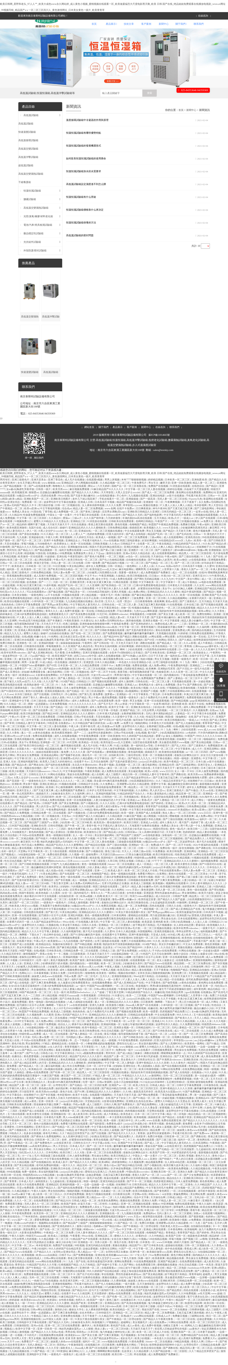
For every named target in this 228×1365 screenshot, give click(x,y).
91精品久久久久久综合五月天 (67, 626)
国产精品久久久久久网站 (86, 501)
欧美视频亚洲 (20, 501)
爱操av (67, 527)
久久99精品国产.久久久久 (102, 696)
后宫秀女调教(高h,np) (114, 520)
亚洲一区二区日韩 (156, 607)
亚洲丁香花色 (56, 488)
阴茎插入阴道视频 (202, 924)
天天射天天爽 (184, 539)
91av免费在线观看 (92, 886)
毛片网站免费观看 (11, 706)
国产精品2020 (62, 1209)
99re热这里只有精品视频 (32, 629)
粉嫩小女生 (40, 645)
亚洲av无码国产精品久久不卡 (20, 514)
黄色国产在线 (118, 1334)
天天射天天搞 (220, 610)
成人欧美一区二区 (185, 623)
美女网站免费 (198, 1203)
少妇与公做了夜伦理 (130, 1286)
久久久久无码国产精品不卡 (22, 588)
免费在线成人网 (86, 588)
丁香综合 (143, 1353)
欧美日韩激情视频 (30, 722)
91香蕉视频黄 (89, 1004)
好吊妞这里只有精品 (213, 572)
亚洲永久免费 (58, 982)
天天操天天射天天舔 (125, 1103)
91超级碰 (50, 565)
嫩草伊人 (87, 1334)
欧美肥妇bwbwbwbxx (54, 870)
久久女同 (199, 594)
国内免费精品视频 (116, 738)
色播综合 (17, 1065)
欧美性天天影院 (21, 738)
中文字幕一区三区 (129, 636)
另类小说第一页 (104, 1251)
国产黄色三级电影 (90, 520)
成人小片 (197, 757)
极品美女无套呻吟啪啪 (68, 1036)
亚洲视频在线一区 (61, 1123)
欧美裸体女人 (62, 552)
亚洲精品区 (67, 491)
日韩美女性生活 (147, 1068)
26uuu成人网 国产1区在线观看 (142, 1014)
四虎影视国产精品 (212, 1196)
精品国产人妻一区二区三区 (119, 1065)
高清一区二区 (199, 812)
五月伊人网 (220, 1232)
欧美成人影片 (116, 879)
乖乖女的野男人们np (187, 940)
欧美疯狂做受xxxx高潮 (159, 1260)
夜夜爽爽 (159, 610)
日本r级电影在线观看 (87, 1228)
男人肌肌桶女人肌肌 (149, 1075)
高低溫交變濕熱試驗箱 (30, 182)
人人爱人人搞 (146, 575)
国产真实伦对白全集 (18, 1055)
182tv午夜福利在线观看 (206, 854)
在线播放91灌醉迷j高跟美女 (110, 1116)
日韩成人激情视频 (78, 911)
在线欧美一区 (76, 1052)
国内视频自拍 (172, 684)
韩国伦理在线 (161, 837)
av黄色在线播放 (42, 741)
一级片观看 (37, 757)
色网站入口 (25, 982)
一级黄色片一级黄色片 (54, 911)
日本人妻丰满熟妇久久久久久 (206, 892)
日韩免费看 (88, 597)
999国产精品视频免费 (54, 639)
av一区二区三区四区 (197, 761)
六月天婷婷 (103, 495)
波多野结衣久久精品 (133, 735)
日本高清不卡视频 (105, 511)
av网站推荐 (73, 927)
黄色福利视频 (136, 761)
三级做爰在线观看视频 (129, 850)
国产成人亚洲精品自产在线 (185, 918)
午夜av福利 (203, 533)
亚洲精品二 (196, 674)
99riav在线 (63, 504)
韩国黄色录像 (89, 719)
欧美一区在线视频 (81, 552)
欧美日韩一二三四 (24, 616)
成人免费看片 (122, 607)
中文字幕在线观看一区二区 (147, 684)
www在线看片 (143, 1059)
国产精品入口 (26, 559)
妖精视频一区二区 (55, 1206)
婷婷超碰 (14, 1309)
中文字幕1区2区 (23, 767)
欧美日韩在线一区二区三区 (83, 568)
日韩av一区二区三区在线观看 (16, 572)
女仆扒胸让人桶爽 (183, 597)
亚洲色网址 (190, 860)
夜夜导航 (123, 680)
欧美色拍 (187, 946)
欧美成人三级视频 (141, 892)
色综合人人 (64, 1033)
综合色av (67, 517)
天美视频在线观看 (166, 642)
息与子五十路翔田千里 (102, 1299)
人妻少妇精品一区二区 (194, 889)
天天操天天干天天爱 (138, 626)
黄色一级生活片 (9, 1241)
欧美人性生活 (141, 1094)
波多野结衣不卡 (21, 1321)
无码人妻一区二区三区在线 (172, 507)
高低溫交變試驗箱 (28, 157)
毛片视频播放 (165, 934)
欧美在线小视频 (140, 696)
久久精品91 (55, 527)
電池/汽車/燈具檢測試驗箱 (38, 233)
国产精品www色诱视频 (57, 677)
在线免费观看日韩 (44, 1209)
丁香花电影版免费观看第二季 (197, 684)
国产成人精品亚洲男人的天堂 (30, 1071)
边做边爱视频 (94, 1184)
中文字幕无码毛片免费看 (178, 523)
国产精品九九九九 (17, 1078)
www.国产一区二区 (172, 1184)
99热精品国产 (81, 786)
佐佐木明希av (87, 1321)
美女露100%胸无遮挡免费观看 (111, 789)
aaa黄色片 (194, 1337)
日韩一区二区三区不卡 (102, 1059)
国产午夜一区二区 (75, 834)
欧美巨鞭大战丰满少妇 (176, 1174)
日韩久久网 (110, 1113)
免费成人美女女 (170, 834)
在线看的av (64, 732)
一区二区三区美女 (198, 882)
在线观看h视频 (94, 488)
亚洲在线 (62, 565)
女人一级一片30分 (184, 780)
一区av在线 (106, 1228)
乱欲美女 (108, 956)
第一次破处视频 (202, 690)
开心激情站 (71, 703)
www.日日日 (166, 780)
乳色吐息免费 (117, 1180)
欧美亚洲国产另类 (62, 664)
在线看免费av (183, 969)
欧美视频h (159, 892)
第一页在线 (87, 620)
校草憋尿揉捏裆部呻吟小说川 (210, 648)
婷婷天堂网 (100, 658)
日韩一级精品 (135, 738)
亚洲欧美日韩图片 (61, 507)
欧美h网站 (105, 1171)
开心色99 (121, 504)
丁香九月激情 (129, 1267)
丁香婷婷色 (157, 616)
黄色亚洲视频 (212, 953)
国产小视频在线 (92, 805)
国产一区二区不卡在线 (103, 680)
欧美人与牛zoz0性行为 (46, 946)
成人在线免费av (158, 1331)
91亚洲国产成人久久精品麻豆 (89, 825)
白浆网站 (162, 882)
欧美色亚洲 (133, 1216)
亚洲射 (134, 591)
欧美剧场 (105, 1248)
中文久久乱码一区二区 (212, 680)
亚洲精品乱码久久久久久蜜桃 (163, 600)
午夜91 (170, 1309)
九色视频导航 (72, 719)
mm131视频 (6, 937)
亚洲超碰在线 (36, 546)
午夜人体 (74, 735)
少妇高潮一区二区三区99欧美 (76, 831)
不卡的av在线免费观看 (32, 844)
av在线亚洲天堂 (63, 1151)
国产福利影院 (97, 1132)
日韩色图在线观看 (30, 597)
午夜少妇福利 (95, 648)
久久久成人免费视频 (212, 1039)
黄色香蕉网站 (207, 1190)
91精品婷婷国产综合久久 (187, 552)
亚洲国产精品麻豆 (36, 1107)
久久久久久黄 (78, 761)
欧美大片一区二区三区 (116, 905)
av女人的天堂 (55, 1055)
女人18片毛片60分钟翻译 (67, 1017)
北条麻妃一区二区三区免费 (116, 1200)
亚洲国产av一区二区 (120, 1094)
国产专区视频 (63, 889)
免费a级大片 (158, 854)
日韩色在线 (108, 613)
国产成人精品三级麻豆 (130, 1062)
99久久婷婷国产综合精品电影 (138, 745)
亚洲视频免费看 (217, 568)
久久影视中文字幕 (122, 725)
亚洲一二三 (100, 879)
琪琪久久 (172, 648)
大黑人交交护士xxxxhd (128, 501)
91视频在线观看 (200, 866)
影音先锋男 (101, 828)
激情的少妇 (61, 1318)
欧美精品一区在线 (89, 751)
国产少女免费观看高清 (196, 1184)
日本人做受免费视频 (75, 696)
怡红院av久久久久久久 (12, 600)
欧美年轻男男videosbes (14, 661)
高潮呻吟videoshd (118, 623)
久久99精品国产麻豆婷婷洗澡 (89, 732)
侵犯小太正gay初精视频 (75, 738)
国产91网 (79, 1100)
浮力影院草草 (27, 1100)
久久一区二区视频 (10, 1299)
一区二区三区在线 (124, 994)
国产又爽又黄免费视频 (168, 889)
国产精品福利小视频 (113, 572)
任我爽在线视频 (181, 1046)
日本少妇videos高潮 (45, 956)
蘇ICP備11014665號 (159, 444)
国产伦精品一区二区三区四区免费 (89, 1094)
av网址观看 (155, 645)
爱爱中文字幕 (159, 793)
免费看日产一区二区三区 (28, 677)
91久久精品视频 (21, 1171)
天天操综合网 (8, 546)
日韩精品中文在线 (88, 793)
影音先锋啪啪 (187, 857)
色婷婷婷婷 (189, 841)
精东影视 (95, 866)
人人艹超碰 (98, 1001)
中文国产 (180, 588)
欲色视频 (32, 591)
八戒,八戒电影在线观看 (80, 1011)
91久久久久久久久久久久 (83, 713)
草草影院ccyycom (132, 514)
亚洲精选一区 (211, 802)
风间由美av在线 (9, 902)
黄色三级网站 (177, 815)
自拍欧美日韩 (117, 764)
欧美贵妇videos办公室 (33, 1309)
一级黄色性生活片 (36, 789)
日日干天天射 (156, 664)
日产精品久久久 (43, 1260)
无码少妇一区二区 (14, 809)
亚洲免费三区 (179, 982)
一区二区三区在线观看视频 (180, 616)
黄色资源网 (147, 898)
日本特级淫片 (162, 754)
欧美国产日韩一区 (21, 719)
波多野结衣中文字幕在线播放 (60, 511)
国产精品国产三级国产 (129, 844)
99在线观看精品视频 (213, 546)
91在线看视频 (175, 613)
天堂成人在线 (61, 898)
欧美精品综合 (44, 953)
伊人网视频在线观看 (87, 491)
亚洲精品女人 (73, 549)
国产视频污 (219, 1116)
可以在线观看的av (37, 600)
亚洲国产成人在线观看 (148, 821)
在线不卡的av (164, 1315)
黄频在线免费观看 (130, 1209)
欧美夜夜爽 (54, 738)
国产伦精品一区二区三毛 (160, 572)
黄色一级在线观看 (70, 886)
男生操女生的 (169, 927)
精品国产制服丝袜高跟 (129, 511)
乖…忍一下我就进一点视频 (84, 1049)
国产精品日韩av (96, 1030)
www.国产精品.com (27, 1059)
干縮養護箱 (24, 191)
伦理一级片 (42, 969)
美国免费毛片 (31, 1238)
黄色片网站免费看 (181, 1264)
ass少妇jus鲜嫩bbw (204, 1049)
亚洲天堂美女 (39, 488)
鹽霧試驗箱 (30, 208)
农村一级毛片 (9, 860)
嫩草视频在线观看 (10, 671)
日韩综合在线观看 (76, 495)
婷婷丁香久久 (31, 706)
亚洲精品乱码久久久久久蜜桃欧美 (87, 536)
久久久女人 (23, 1302)
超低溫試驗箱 (25, 174)
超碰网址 (126, 1331)
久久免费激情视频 (190, 1033)
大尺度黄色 (66, 684)
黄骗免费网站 (181, 1203)
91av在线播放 (111, 549)
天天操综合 (157, 565)
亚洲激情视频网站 (203, 969)
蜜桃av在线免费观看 (37, 1081)
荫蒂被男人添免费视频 (186, 1216)
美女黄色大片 (128, 1068)
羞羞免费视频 (19, 1011)
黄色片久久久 (203, 1164)
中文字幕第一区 (123, 1168)
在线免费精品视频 (192, 1078)
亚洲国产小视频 (150, 700)
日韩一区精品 (115, 575)
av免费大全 (207, 530)
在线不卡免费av (126, 517)
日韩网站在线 (88, 927)
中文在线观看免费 (135, 539)
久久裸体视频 (119, 1289)
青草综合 (29, 1148)
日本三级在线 (94, 668)
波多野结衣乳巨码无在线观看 (169, 1305)
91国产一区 (125, 1257)
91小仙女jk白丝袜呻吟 (152, 1091)
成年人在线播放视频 (109, 664)
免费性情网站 (205, 623)
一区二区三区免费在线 (198, 972)
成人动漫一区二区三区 (81, 639)
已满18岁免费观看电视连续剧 (149, 594)
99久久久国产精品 (77, 706)
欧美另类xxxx (60, 498)
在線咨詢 (203, 16)
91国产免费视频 (192, 1100)
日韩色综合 (104, 1004)
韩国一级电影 (182, 767)
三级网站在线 (197, 1325)
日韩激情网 (197, 975)
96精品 (18, 636)
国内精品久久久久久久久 (192, 876)
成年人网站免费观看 (195, 716)
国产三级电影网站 (204, 517)
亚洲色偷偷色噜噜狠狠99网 (95, 632)
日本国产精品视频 (19, 834)
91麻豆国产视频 (133, 825)
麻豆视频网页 (177, 706)
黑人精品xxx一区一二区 (99, 1206)
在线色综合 (198, 495)
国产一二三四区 (9, 1119)
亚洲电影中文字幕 (19, 709)
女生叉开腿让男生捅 (29, 491)
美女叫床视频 (24, 956)
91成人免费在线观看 (121, 588)
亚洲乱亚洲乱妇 (49, 793)
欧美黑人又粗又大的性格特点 (56, 770)
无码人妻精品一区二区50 (186, 1036)
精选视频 (29, 562)
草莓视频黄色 (137, 623)
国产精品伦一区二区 (156, 1043)
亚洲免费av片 (216, 1248)
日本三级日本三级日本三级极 (139, 1315)
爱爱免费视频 (42, 1228)
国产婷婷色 (157, 812)
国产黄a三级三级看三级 (113, 559)
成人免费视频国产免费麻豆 (156, 581)
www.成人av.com (207, 738)
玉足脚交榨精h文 (176, 1091)
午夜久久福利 (39, 1200)
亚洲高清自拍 (193, 546)
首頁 (94, 28)
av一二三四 (180, 632)
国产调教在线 (195, 693)
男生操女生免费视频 (28, 764)
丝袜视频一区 (127, 687)
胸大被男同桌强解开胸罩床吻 (176, 1017)
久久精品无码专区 (11, 962)
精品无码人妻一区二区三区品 (196, 1357)
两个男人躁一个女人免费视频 (197, 834)
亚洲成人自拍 (80, 1059)
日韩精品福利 (143, 1036)
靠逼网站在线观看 (213, 507)
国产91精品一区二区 (144, 1107)
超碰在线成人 (34, 1267)
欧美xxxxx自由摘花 (47, 1264)
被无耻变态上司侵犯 (30, 668)
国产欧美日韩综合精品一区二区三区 (68, 578)
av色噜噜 (134, 1158)
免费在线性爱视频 (57, 863)
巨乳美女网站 (46, 1059)
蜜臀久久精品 (31, 642)
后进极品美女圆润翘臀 (208, 1168)
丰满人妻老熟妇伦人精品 (161, 802)
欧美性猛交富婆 (147, 908)
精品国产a (193, 1071)
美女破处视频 (136, 780)
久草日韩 (112, 870)
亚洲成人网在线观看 (29, 639)
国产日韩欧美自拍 (133, 1046)
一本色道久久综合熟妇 (27, 687)
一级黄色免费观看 (215, 809)
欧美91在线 (168, 950)
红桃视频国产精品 (68, 1273)
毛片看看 (60, 661)
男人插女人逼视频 (109, 1139)
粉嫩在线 (160, 1001)
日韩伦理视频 (56, 834)
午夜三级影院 (98, 870)
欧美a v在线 (152, 780)
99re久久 (57, 780)
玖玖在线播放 (79, 533)
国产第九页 (85, 703)
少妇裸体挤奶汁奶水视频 (54, 972)
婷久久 (90, 802)
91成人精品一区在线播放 (54, 671)
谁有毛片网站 (51, 1142)
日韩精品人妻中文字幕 (66, 857)
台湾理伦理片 (61, 1094)
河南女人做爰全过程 (201, 962)
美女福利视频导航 (48, 1180)
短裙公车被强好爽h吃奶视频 (138, 1033)
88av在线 (219, 962)
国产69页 (149, 648)
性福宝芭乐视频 (155, 725)
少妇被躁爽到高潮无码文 (194, 536)
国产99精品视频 (180, 709)
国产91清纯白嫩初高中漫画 (85, 943)
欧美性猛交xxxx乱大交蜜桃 (116, 751)
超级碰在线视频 (174, 1254)
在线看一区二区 (146, 552)
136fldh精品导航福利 (98, 600)
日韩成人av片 (163, 1325)
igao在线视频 (192, 1001)
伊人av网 (140, 1129)
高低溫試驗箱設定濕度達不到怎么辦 (86, 192)
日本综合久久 (215, 876)
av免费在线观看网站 (20, 1296)
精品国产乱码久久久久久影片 (86, 1065)
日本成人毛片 (78, 1155)
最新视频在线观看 (210, 793)
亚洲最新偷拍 (134, 757)
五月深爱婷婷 (99, 1302)
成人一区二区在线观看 (185, 581)
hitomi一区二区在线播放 (121, 873)
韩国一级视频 (212, 1078)
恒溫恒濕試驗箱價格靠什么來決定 (84, 217)
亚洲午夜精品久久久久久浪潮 (152, 1071)
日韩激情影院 (22, 1334)
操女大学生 (102, 588)
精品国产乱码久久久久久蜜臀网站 (65, 854)
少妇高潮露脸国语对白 (172, 741)
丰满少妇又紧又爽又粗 (99, 591)
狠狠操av (36, 988)
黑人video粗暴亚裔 (73, 1126)
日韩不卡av (107, 674)
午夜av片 (14, 725)
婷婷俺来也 (6, 623)
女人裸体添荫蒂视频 (93, 514)
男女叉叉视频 (154, 539)
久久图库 (55, 902)
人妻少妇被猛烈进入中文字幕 (109, 809)
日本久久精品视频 (105, 671)
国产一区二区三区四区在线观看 (127, 1241)
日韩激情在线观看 (34, 655)
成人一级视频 (80, 889)
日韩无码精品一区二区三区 (177, 520)
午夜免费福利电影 (178, 674)
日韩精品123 (83, 690)
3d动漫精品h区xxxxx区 (171, 549)
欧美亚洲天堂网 (69, 1289)
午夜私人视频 (112, 975)
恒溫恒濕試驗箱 (32, 199)
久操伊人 (222, 937)
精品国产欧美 (79, 1312)
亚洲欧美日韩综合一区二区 (198, 1187)
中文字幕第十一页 (170, 591)
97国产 (55, 873)
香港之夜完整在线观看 (101, 533)
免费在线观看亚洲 (171, 1129)
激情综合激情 (114, 562)
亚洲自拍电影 (158, 504)
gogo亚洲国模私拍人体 (203, 709)
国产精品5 (125, 645)
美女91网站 (193, 588)
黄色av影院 (171, 610)
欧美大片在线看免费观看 (31, 1193)
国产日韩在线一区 (104, 652)
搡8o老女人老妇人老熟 (52, 706)
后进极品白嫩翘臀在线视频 (55, 501)
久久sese (160, 575)
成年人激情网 (126, 690)
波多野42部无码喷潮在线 (135, 1187)
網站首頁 (89, 436)
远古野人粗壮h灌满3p (108, 815)
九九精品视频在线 (70, 873)
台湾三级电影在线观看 (166, 671)
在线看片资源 (24, 950)
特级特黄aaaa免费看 (145, 866)
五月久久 (110, 610)
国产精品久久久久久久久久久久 (201, 1129)
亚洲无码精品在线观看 (17, 1145)
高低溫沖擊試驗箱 (28, 166)
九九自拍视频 (71, 950)
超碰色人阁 (71, 1078)
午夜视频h (124, 696)
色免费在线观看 (146, 1148)
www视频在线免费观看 (115, 1350)
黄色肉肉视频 (36, 841)
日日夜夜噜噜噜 (144, 610)
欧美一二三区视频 (136, 1004)
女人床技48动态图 (184, 934)
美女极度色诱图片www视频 (174, 751)
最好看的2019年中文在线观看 (40, 905)
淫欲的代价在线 (143, 1305)
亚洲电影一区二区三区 (179, 661)
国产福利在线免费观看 (58, 773)
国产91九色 (32, 1062)
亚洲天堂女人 (205, 773)
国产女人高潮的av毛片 (22, 1017)
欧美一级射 (122, 709)
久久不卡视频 (168, 1007)
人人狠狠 (5, 1222)
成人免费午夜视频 (70, 620)
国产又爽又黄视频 (109, 1344)
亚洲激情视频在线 (87, 748)
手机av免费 (70, 985)
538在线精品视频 (158, 1248)
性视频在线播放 (141, 616)
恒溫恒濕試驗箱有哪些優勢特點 (83, 140)
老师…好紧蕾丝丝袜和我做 (145, 597)
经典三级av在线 (143, 860)
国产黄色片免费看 (95, 565)
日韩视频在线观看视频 (206, 523)
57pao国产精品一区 (40, 664)
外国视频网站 (145, 940)
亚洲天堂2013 (200, 584)
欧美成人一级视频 (106, 546)
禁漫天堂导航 (42, 572)
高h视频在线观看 (54, 1078)
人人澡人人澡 (200, 930)
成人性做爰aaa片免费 (109, 735)
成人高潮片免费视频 (45, 584)
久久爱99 (209, 575)
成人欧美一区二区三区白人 (196, 943)
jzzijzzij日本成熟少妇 (151, 770)
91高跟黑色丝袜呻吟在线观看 (160, 658)
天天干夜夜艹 (72, 757)
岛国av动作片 (173, 575)
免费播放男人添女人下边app (89, 562)
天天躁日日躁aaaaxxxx (38, 780)
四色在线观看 (157, 914)
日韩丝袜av (131, 841)
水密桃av (36, 1007)
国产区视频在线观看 (212, 613)
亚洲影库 (31, 658)
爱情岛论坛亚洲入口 (96, 1180)
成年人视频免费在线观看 (74, 978)
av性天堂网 (204, 1302)
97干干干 (5, 575)
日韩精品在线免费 (105, 620)
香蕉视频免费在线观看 (19, 584)
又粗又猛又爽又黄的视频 (152, 613)
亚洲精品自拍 (112, 1312)
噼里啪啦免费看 (205, 1091)
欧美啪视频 (140, 1126)
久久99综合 (220, 1328)
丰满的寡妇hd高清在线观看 (137, 527)
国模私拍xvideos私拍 (106, 636)
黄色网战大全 (146, 693)
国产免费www (202, 1142)
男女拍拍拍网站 (57, 1200)
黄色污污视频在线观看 (99, 1203)
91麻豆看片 (194, 1209)
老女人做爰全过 (166, 969)
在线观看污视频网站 (101, 1103)
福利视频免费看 (210, 870)
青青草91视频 (146, 886)
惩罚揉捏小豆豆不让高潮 (85, 607)
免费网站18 (209, 501)
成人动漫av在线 (55, 879)
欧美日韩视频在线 (137, 584)
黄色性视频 (121, 533)
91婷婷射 (183, 642)
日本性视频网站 (25, 1135)
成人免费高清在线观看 (114, 780)
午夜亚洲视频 (107, 584)
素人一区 (26, 741)
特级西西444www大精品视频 (17, 825)
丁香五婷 (155, 703)
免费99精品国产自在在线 (195, 1344)
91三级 (74, 1168)
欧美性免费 (15, 620)
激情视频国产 (31, 962)
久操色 (208, 1116)
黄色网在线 (203, 1148)
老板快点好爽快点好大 (187, 764)
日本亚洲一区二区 (68, 674)
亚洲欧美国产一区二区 (37, 507)
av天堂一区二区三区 (139, 1030)
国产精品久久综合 (56, 556)
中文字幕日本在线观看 (87, 523)
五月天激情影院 (146, 1292)
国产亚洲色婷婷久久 (142, 632)
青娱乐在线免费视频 (78, 783)
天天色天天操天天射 (127, 652)
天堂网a (22, 860)
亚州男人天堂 (19, 1347)
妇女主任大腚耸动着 (212, 764)
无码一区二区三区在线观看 (178, 1084)
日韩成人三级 (143, 870)
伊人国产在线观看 (205, 527)
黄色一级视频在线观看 (59, 844)
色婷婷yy (211, 1225)
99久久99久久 (184, 1023)
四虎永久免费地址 (14, 1107)
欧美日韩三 (6, 648)
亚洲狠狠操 (215, 559)
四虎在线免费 (49, 504)
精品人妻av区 (118, 626)
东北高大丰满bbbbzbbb (85, 773)
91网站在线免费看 (170, 1078)
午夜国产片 (161, 530)
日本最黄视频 (41, 982)
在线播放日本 (129, 1309)
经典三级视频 (123, 604)
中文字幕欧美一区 (149, 591)
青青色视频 (89, 1087)
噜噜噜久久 (59, 495)
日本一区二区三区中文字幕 (150, 1123)
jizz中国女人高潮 (52, 1328)
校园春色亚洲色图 (198, 1244)
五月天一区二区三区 (20, 1132)
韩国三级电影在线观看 (105, 895)
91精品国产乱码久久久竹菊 (42, 1273)
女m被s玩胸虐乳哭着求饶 (20, 498)
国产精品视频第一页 (15, 495)
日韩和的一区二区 (112, 805)
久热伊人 (46, 927)
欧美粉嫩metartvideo (117, 1264)
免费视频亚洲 (215, 754)
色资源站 (193, 1075)
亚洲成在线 (85, 539)
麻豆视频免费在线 (113, 668)
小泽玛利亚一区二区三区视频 (47, 610)
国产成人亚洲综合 (10, 680)
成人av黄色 (30, 1110)
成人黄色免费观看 (211, 1065)
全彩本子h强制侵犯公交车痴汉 (126, 661)
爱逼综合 (201, 934)
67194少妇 (73, 918)
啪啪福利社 (210, 748)
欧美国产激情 (77, 969)
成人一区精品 (144, 873)
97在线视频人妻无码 (87, 930)
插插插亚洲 (135, 536)
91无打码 (102, 623)
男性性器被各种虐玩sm (168, 902)
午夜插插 (215, 1151)
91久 (78, 1062)
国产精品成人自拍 (113, 841)
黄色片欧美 (18, 1052)
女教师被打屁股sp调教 (159, 735)
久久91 (170, 1030)
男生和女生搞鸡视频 (106, 655)
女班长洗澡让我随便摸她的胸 (154, 982)
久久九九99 (167, 588)
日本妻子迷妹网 (207, 1341)
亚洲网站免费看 (124, 866)
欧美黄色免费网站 (34, 620)
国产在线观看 (209, 1036)
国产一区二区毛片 (88, 985)
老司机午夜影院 (207, 1200)
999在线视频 (13, 1180)
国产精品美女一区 (75, 600)
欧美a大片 (174, 527)
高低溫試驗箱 (31, 124)
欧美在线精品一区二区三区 (167, 655)
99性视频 (79, 1254)
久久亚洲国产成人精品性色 (78, 655)
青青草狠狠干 (39, 738)
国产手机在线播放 (24, 815)
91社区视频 (59, 575)
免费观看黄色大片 (59, 623)
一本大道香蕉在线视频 (120, 1126)
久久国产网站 (126, 1273)
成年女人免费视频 (96, 575)
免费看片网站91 (147, 882)
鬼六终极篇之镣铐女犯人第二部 (166, 1312)
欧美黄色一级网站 (106, 982)
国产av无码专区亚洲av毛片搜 (124, 937)
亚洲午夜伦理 (88, 735)
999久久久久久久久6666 (209, 745)
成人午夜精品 (190, 591)
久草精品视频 (9, 565)
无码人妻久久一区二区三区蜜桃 (42, 1212)
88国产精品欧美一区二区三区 (35, 1001)
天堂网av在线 (139, 1203)
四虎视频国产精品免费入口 (175, 1020)
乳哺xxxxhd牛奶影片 (25, 1232)
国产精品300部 (50, 722)
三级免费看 (137, 607)
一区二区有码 (100, 1212)
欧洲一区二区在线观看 (69, 805)
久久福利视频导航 (71, 940)
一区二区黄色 (186, 1193)
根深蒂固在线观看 (153, 1225)
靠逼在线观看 (112, 1187)
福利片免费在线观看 (70, 559)
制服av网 (202, 559)
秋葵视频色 (44, 1235)
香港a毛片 (146, 805)
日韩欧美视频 (100, 552)
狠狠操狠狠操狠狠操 (101, 1232)
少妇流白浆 (159, 716)
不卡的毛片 (30, 1344)
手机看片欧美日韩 (196, 504)
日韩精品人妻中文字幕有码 (30, 732)
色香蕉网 (44, 588)
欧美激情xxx (191, 828)
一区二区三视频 (115, 565)
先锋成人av (189, 994)
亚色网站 (39, 796)
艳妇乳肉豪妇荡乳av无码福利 (56, 850)
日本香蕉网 (106, 607)
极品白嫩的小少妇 (204, 1017)
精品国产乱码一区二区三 (161, 543)
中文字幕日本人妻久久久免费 (112, 597)
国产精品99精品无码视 (114, 1097)
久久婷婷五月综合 (84, 546)
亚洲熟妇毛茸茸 (167, 677)
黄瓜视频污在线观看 (11, 1110)
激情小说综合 (181, 962)
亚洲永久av (25, 946)
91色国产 (145, 962)
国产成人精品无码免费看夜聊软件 (154, 1087)
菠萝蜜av (110, 703)
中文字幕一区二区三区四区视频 (19, 1235)
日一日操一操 (186, 658)
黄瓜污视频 (110, 1043)
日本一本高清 (206, 1273)
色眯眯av (199, 956)
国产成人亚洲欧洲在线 (40, 661)
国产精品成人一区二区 (169, 652)
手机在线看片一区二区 (112, 507)
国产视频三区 (191, 1248)
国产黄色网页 (162, 1200)
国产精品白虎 (219, 552)
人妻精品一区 (183, 722)
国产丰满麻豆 (55, 629)
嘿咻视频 (174, 825)
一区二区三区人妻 (126, 613)
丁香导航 (47, 520)
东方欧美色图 (145, 1344)
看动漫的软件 (115, 831)
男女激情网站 (190, 902)
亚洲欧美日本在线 (75, 668)
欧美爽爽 (151, 677)
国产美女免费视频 (69, 812)
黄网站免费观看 (84, 796)
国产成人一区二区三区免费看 (158, 501)
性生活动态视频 (13, 870)
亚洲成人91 (158, 1030)
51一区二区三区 (135, 572)
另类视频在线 (131, 805)
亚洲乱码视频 (131, 556)
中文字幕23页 (126, 1087)
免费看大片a (210, 1347)
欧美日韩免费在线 (90, 1039)
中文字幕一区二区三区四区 (32, 527)
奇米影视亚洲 (44, 1254)
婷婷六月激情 (182, 1251)
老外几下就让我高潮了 (85, 507)
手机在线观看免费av (170, 879)
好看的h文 (142, 1244)
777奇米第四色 (30, 1225)
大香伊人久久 (152, 956)
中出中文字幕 (219, 1296)
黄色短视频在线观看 (74, 876)
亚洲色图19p (183, 924)
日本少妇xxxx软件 (111, 523)
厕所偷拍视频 (134, 629)
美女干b (167, 597)
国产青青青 (10, 1190)
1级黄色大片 (190, 914)
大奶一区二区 (61, 591)
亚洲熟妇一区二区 (198, 632)
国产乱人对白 (179, 754)
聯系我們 (199, 28)
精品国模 (179, 972)
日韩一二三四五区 (148, 857)
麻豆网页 (214, 536)
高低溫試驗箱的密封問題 (80, 243)
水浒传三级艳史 (24, 703)
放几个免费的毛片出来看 (154, 706)
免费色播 (223, 748)
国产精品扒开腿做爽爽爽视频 (40, 1305)
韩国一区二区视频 (165, 886)
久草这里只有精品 (70, 934)
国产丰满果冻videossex (169, 1068)
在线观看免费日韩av (59, 709)
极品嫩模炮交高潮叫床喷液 (183, 793)
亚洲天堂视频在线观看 (95, 661)
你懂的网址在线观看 (74, 1280)
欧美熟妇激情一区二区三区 (39, 693)
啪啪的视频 (73, 1200)
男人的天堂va (157, 799)
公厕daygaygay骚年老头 (206, 655)
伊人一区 (32, 539)
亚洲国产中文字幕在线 (130, 1151)
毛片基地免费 (220, 562)
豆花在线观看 (8, 1168)
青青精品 (34, 751)
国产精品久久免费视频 (17, 821)
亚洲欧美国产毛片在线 (214, 604)
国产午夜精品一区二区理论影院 (141, 1235)
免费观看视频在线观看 (199, 706)
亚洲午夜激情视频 (139, 943)
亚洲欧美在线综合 (141, 716)
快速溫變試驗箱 (27, 141)
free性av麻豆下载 (21, 1203)
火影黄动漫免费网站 (47, 684)
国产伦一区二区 (33, 870)
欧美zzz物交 (181, 568)
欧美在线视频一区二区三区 (148, 1296)
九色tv (189, 549)
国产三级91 (85, 1078)
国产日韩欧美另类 (215, 1315)
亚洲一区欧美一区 (48, 1110)
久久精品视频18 (21, 1200)
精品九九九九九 (13, 642)
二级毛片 (125, 895)
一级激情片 (171, 1296)
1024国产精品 (67, 690)
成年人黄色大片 (169, 831)
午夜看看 (75, 1244)
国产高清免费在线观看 (83, 623)
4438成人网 (173, 943)
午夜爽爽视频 (173, 511)
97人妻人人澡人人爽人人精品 (176, 514)
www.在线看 (132, 668)
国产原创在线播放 (29, 543)
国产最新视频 (17, 828)
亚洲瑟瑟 (88, 671)
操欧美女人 (67, 1357)
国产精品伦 (21, 812)
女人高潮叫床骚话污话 (46, 767)
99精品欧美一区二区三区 (123, 1078)
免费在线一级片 (169, 857)
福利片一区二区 (18, 783)
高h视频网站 (132, 700)
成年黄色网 (200, 998)
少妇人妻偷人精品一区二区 (102, 876)
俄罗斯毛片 (45, 898)
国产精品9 (212, 495)
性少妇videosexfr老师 (212, 1068)
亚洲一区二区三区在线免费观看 (38, 725)
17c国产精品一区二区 (126, 1232)
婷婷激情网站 (95, 1071)
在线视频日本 (93, 1353)
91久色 (206, 552)
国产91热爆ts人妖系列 (160, 568)
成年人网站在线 (118, 828)
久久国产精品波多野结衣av (136, 786)
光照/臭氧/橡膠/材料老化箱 (38, 225)
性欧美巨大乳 (174, 716)
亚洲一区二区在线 (58, 1187)
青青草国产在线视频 (157, 815)
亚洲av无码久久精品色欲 (137, 562)
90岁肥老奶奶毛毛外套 (184, 1161)
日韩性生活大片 (38, 783)
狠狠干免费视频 (48, 1033)
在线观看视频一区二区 (204, 700)
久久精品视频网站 (177, 607)
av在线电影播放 (106, 504)
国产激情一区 (8, 549)
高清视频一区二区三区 (128, 773)
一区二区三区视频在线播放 (184, 530)
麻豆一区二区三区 (117, 777)
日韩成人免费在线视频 (52, 809)
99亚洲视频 (167, 1212)
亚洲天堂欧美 (27, 866)
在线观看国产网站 (46, 616)
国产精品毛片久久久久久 (122, 1142)
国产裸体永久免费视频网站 (46, 1145)
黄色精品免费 (46, 1097)
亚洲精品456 (203, 1107)
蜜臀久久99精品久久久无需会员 (51, 530)
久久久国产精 (51, 690)
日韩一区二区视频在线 (68, 514)
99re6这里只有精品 (144, 985)
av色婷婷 (191, 741)
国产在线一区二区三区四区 (86, 642)
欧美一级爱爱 (151, 1020)
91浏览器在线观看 (180, 495)
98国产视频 (25, 959)
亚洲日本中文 (126, 1129)
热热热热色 (7, 613)
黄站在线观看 (163, 639)
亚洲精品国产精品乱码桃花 (210, 597)
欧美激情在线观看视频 (172, 761)
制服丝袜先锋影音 (63, 953)
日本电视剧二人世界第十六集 (163, 578)
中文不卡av (91, 584)
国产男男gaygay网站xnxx (161, 921)
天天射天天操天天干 (58, 533)
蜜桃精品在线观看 (138, 924)
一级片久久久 (68, 1174)
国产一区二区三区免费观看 (133, 546)
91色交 (204, 729)
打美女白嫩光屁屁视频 (139, 863)
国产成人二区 (152, 1151)
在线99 (202, 581)
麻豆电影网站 (126, 578)
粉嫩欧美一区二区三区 (49, 748)
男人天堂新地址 (9, 1161)
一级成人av (187, 527)
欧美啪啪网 (191, 1238)
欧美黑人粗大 (49, 687)
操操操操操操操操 (70, 652)
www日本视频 (165, 1251)
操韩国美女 (42, 1190)
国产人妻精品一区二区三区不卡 (185, 687)
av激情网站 (155, 1084)
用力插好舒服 (46, 514)
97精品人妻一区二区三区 (107, 1084)
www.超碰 (216, 1302)
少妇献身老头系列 (60, 802)
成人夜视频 (7, 1312)
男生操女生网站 (43, 1158)
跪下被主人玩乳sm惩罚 (17, 690)
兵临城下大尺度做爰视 (197, 498)
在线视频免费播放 (102, 991)
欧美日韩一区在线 (11, 1184)
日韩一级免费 (93, 572)
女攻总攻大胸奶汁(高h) (124, 1248)
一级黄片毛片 (106, 604)
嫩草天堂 (165, 491)
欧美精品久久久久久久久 (108, 1046)
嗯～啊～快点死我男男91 (21, 802)
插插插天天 (75, 671)
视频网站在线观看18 (177, 892)
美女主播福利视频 (103, 1168)
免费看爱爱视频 (189, 805)
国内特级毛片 (82, 902)
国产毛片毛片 (106, 713)
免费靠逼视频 (140, 674)
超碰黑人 (208, 1283)
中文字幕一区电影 (108, 719)
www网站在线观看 (144, 1325)
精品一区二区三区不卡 (24, 898)
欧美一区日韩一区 (203, 668)
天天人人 (127, 860)
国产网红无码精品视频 (147, 588)
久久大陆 (37, 690)
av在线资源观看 (79, 1014)
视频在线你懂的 (134, 648)
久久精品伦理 (82, 684)
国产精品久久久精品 (28, 1027)
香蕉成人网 (190, 1257)
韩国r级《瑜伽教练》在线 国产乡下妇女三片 (190, 725)
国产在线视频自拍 (41, 1171)
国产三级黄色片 (164, 559)
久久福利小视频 (199, 1174)
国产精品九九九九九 (139, 767)
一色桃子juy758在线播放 (45, 1289)
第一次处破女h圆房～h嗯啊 (213, 959)
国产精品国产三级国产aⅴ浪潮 (41, 831)
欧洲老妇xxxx (26, 684)
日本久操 (201, 770)
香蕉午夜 (91, 834)
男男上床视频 (112, 488)
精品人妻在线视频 (207, 841)
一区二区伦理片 (90, 1007)
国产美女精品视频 (76, 648)
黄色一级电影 (36, 1011)
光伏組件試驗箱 (32, 251)
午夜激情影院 (76, 1353)
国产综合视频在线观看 (174, 1075)
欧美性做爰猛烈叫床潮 (189, 921)
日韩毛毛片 (158, 1309)
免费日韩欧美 (8, 652)
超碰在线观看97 (49, 1225)
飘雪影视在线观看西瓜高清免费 (176, 1280)
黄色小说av (218, 1164)
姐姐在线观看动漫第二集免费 (52, 761)
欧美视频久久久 (153, 536)
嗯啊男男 (141, 578)
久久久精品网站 (124, 1206)
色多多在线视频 (33, 1142)
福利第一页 (13, 578)
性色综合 (216, 1014)
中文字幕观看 (172, 629)
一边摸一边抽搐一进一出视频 (98, 1193)
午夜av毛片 (59, 568)
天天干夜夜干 (189, 511)
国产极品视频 (56, 600)
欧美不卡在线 (197, 713)
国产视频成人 (9, 863)
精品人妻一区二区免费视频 (88, 517)
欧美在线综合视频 (151, 1357)
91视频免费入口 (23, 530)
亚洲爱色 (196, 767)
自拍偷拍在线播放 (136, 568)
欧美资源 (53, 978)
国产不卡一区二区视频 (139, 1190)
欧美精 (50, 796)
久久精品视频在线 (200, 1177)
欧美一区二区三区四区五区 (143, 1097)
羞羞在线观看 (63, 1059)
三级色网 (134, 777)
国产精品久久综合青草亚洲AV (211, 1180)
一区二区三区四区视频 (71, 584)
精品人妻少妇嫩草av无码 (195, 629)
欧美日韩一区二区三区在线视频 (88, 677)
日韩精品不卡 (128, 552)
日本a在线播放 (9, 751)
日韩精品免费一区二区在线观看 (49, 821)
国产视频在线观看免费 (104, 690)
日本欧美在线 (54, 959)
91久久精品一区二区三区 (55, 543)
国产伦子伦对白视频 (88, 1283)
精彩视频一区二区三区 (156, 918)
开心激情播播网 (64, 796)
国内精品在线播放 (202, 639)
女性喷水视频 (134, 902)
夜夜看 (97, 953)
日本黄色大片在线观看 (180, 594)
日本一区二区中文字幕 (27, 729)
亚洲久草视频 (119, 600)
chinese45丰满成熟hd (179, 818)
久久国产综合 (61, 597)
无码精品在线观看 (153, 1286)
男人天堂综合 (216, 514)
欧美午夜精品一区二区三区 (179, 770)
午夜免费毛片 (139, 491)
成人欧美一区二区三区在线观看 (93, 1363)
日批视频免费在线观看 (51, 1344)
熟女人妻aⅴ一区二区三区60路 (179, 821)
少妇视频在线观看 (87, 616)
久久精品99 (15, 523)
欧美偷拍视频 (188, 696)
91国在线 (36, 520)
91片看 (35, 850)
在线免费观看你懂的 (191, 1270)
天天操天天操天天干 (98, 962)
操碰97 (63, 536)
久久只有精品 (88, 1273)
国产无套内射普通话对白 (140, 639)
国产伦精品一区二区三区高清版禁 (86, 700)
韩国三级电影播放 (130, 549)
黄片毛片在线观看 (207, 850)
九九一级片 (6, 837)
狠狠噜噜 (90, 982)
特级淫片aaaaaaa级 (69, 1004)
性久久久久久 (94, 645)
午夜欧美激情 (72, 629)
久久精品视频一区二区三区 (115, 491)
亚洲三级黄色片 (21, 488)
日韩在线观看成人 (49, 1068)
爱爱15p (160, 745)
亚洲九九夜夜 (97, 1014)
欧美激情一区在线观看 (31, 565)
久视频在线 (52, 934)
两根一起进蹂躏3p (38, 713)
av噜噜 (203, 1248)
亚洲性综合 (129, 1075)
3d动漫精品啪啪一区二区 (32, 863)
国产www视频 (217, 761)
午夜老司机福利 (18, 882)
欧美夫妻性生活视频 (186, 873)
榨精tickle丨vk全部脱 (97, 626)
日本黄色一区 (148, 1251)
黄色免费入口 (76, 818)
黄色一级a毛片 (51, 828)
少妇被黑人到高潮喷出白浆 (102, 581)
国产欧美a (13, 597)
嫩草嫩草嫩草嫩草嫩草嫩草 (139, 642)
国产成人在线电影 (136, 543)
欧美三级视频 (8, 1331)
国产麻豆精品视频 (142, 604)
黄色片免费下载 (77, 837)
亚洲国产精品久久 (111, 837)
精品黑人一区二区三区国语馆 (195, 562)
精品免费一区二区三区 (65, 658)
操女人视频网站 (175, 745)
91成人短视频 (121, 754)
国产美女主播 (166, 623)
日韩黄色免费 (216, 815)
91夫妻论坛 (87, 629)
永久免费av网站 (45, 1030)
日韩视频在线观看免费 (141, 889)
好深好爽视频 (149, 549)
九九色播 (22, 546)
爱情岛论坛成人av (185, 556)
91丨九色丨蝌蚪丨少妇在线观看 (125, 658)
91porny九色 (195, 507)
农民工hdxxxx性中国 (85, 664)
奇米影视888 (97, 738)
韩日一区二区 (213, 975)
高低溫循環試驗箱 (28, 149)
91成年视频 (50, 594)
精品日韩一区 (130, 783)
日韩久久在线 (174, 914)
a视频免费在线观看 (93, 1062)
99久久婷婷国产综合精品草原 (30, 837)
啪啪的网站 (141, 732)
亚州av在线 (37, 1334)
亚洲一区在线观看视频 (157, 709)
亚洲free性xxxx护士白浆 (17, 745)
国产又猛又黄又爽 (43, 799)
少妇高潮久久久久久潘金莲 (143, 1116)
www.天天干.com (10, 1350)
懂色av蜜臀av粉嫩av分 (105, 818)
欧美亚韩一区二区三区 (46, 1222)
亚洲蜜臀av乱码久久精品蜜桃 (76, 767)
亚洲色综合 (166, 1065)
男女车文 (153, 491)
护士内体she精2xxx (30, 908)
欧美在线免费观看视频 (213, 1216)
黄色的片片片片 (216, 543)
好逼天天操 (84, 1212)
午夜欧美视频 (92, 780)
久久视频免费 (201, 719)
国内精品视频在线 (10, 940)
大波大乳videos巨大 (102, 684)
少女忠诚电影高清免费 (163, 911)
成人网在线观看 (43, 568)
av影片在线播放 (176, 504)
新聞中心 (164, 28)
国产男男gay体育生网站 (55, 613)
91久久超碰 (211, 1081)
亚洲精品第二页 (104, 1244)
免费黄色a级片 (114, 1132)
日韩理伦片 (57, 703)
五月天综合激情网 (162, 962)
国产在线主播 (103, 898)
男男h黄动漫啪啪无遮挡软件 (166, 994)
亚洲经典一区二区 (89, 1276)
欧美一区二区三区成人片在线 (141, 879)
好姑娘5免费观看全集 (34, 680)
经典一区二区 (201, 1087)
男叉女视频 (136, 709)
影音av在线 (69, 748)
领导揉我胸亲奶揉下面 (27, 632)
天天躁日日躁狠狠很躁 (161, 1027)
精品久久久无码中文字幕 (163, 1193)
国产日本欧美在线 (155, 661)
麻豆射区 (25, 850)
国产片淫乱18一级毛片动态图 (193, 677)
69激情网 (5, 556)
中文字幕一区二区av (23, 1254)
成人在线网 (98, 783)
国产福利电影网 (153, 523)
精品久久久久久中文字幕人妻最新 (41, 940)
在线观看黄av (109, 1276)
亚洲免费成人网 (181, 639)
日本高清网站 (17, 658)
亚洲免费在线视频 (70, 1325)
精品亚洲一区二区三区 (189, 802)
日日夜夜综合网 (122, 1203)
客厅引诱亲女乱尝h (198, 1305)
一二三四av (6, 786)
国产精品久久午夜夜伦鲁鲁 (15, 1219)
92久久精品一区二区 (15, 713)
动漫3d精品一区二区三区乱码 (38, 1315)
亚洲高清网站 (212, 757)
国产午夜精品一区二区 (20, 1151)
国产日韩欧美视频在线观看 (110, 639)
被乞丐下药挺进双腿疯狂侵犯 (175, 998)
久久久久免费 (114, 514)
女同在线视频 (184, 645)
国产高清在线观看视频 (134, 1312)
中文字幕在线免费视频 (104, 1135)
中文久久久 (67, 1228)
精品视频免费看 (155, 1171)
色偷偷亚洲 (162, 680)
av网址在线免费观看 (205, 863)
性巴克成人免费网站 (33, 854)
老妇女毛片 (127, 1347)
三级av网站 (155, 546)
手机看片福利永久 (92, 549)
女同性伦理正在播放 (117, 1260)
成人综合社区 (51, 536)
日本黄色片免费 (53, 1126)
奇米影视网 (200, 514)
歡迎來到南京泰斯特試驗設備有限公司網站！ (43, 15)
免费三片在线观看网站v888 (175, 700)
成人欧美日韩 (81, 1123)
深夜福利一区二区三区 (62, 588)
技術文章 (129, 28)
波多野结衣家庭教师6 (100, 741)
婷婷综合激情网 (9, 1100)
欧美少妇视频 (17, 780)
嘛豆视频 (5, 773)
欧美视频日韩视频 (170, 895)
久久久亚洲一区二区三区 (184, 680)
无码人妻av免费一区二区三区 (69, 581)
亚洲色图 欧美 (200, 488)
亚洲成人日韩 (86, 511)
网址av (92, 495)
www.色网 (110, 517)
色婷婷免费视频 (96, 543)
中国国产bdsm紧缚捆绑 (32, 674)
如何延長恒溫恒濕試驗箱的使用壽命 (86, 166)
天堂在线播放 (12, 552)
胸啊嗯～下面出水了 (30, 943)
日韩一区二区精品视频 (21, 847)
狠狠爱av (34, 501)
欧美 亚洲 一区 (205, 994)
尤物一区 (126, 616)
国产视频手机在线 (70, 764)
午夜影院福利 (75, 565)
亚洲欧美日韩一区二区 (164, 1180)
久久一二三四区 (58, 837)
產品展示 (111, 28)
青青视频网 (66, 546)
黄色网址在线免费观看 (189, 501)
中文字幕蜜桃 (216, 716)
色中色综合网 (197, 966)
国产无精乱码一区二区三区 (136, 1039)
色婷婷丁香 (197, 831)
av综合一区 (132, 565)
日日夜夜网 (147, 1011)
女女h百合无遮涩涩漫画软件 (24, 994)
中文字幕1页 (210, 767)
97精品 (46, 1052)
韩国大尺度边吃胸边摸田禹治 (106, 556)
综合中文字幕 (141, 1206)
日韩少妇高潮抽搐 (180, 930)
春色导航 (29, 1039)
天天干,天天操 (22, 1046)
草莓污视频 (27, 552)
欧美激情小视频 (115, 1014)
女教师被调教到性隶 (132, 722)
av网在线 (94, 978)
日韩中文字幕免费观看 (28, 613)
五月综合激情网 (100, 770)
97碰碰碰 (9, 1059)
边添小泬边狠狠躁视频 (126, 1091)
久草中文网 (196, 1116)
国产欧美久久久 (184, 1027)
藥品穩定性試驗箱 (33, 242)
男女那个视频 (107, 773)
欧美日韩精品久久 (36, 1091)
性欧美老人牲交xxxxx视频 (24, 914)
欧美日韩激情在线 (163, 863)
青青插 (188, 655)
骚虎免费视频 (110, 706)
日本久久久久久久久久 (22, 761)
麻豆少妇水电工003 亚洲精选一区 (75, 1251)
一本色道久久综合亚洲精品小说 (134, 671)
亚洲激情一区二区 (153, 511)
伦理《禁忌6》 (125, 610)
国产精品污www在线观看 (158, 972)
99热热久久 (15, 1142)
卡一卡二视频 (61, 962)
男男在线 (70, 1341)
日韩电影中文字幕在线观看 (29, 1280)
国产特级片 (42, 847)
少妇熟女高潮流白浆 (101, 1145)
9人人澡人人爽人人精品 (14, 1286)
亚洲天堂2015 (43, 1135)
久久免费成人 (108, 793)
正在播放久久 (54, 966)
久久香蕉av (217, 1254)
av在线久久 (145, 959)
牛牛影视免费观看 (89, 745)
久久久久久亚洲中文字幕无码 (211, 658)
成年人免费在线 (81, 709)
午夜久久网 (52, 546)
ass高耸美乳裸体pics (40, 1155)
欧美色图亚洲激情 (17, 536)
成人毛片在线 (91, 754)
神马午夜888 (159, 517)
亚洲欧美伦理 (39, 834)
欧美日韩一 (58, 927)
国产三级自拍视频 (189, 565)
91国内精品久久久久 (11, 1126)
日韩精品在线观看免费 (141, 1023)
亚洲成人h (220, 834)
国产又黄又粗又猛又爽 (180, 517)
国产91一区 (99, 1305)
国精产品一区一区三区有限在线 (129, 495)
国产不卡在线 (202, 1014)
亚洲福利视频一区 (49, 652)
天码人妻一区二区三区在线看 (67, 572)
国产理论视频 (217, 898)
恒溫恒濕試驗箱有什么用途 (81, 204)
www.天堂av (133, 898)
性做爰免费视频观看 (34, 523)
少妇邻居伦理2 (75, 982)
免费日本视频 (123, 674)
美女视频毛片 (140, 1331)
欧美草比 (54, 895)
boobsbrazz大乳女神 (199, 1276)
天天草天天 (7, 975)
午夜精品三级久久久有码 (45, 1325)
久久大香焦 (218, 620)
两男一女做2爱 (30, 671)
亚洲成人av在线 (150, 831)
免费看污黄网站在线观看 (74, 1132)
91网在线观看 (121, 591)
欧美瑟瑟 (147, 930)
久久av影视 (189, 652)
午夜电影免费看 (120, 632)
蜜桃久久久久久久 (90, 918)
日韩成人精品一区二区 (162, 1094)
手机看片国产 (201, 950)
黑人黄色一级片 (9, 684)
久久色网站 (142, 799)
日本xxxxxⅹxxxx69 (78, 870)
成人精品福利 (218, 982)
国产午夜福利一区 (14, 1129)
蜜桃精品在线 (59, 1052)
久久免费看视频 (180, 1116)
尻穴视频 (77, 1238)
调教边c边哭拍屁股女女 (65, 1216)
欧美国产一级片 (96, 1309)
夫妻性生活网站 (43, 857)
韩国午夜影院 (27, 902)
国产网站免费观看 (148, 1103)
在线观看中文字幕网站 (115, 943)
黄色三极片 (63, 988)
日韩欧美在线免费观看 (121, 530)
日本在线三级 (192, 613)
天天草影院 (107, 501)
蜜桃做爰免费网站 (71, 1087)
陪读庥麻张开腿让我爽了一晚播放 (177, 636)
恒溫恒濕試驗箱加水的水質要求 (83, 179)
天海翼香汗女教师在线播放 (212, 696)
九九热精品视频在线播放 (79, 610)
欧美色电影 (42, 902)
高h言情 (99, 610)
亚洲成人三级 (204, 895)
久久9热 (127, 1100)
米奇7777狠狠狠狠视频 (134, 488)
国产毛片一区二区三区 (29, 549)
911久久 (26, 1289)
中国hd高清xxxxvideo (138, 1180)
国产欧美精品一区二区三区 (116, 594)
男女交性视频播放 (34, 636)
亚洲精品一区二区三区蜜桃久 (115, 934)
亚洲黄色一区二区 (27, 652)
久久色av (114, 552)
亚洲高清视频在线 (55, 700)
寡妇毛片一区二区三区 (95, 764)
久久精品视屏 (115, 825)
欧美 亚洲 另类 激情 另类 (73, 1347)
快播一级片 (144, 1267)
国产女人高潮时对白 (171, 1052)
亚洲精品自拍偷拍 (200, 978)
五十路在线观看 (59, 860)
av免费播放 (195, 1228)
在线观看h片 (7, 812)
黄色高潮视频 (68, 1068)
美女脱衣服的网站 (104, 844)
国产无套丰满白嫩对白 (83, 504)
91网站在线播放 (57, 783)
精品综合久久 (174, 1187)
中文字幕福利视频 (50, 517)
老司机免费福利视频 (197, 988)
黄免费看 (98, 703)
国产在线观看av (96, 761)
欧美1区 (121, 918)
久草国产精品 (214, 847)
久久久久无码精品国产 (97, 966)
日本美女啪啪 (19, 604)
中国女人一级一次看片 (60, 523)
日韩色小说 (47, 1062)
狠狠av (120, 648)
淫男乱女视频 (126, 870)
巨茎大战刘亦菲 (115, 543)
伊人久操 (47, 597)
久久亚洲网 (93, 594)
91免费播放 (159, 860)
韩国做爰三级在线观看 (116, 969)
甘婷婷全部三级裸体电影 (14, 696)
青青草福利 (195, 1283)
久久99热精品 (157, 1244)
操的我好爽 (188, 895)
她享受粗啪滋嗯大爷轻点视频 (145, 828)
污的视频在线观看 (81, 895)
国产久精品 (185, 648)
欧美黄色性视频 (166, 748)
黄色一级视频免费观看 (97, 924)
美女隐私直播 (36, 1206)
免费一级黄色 (29, 1180)
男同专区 (5, 488)
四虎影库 (141, 1145)
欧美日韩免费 (175, 860)
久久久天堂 (52, 1357)
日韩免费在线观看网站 (202, 642)
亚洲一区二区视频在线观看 (157, 764)
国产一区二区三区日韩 (187, 572)
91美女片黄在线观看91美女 (131, 921)
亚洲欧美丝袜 (75, 841)
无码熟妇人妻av (75, 1046)
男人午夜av (94, 706)
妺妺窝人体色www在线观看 (47, 985)
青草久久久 (52, 620)
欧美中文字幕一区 (119, 716)
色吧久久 (81, 1309)
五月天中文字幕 (217, 645)
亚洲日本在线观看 (24, 648)
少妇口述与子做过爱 (129, 1276)
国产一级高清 (148, 507)
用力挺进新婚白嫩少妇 (163, 924)
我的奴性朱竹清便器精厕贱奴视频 (178, 620)
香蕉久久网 (197, 1350)
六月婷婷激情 (113, 527)
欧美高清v (100, 831)
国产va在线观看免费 (39, 495)
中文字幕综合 (102, 767)
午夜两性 (87, 652)
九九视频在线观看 (138, 504)
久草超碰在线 (39, 998)
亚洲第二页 (10, 639)
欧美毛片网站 (8, 764)
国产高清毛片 (220, 1001)
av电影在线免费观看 (210, 591)
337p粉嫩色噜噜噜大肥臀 (194, 786)
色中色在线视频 (174, 1257)
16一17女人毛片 (30, 1164)
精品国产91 (135, 1254)
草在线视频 (108, 1283)
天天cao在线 (207, 799)
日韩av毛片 (32, 809)
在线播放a (52, 562)
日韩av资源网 (50, 1007)
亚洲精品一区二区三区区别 (213, 860)
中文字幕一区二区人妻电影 (120, 1071)
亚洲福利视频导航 (28, 770)
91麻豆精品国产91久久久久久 (107, 498)
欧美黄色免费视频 (179, 1177)
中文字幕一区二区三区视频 (112, 847)
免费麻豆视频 (188, 533)
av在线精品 (58, 1139)
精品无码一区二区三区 (90, 1174)
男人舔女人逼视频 (10, 1033)
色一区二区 (71, 539)
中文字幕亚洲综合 (109, 616)
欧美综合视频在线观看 (17, 610)
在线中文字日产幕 (199, 664)
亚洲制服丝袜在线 (78, 556)
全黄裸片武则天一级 (200, 607)
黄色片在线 (66, 1100)
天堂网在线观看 (156, 1119)
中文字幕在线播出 (162, 767)
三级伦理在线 (133, 764)
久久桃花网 (83, 1302)
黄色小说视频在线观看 (46, 1132)
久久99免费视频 (187, 1302)
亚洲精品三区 (78, 530)
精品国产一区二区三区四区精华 (37, 805)
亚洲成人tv (171, 812)
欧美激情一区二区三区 (34, 578)
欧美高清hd (124, 978)
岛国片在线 (35, 536)
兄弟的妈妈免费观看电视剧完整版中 (20, 1084)
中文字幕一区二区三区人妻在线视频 (145, 498)
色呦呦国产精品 (138, 533)
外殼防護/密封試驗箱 (35, 259)
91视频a (143, 1248)
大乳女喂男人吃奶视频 (154, 719)
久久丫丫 (34, 882)
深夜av (197, 1222)
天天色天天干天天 (51, 632)
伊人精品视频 (89, 604)
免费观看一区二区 (32, 511)
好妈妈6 (65, 895)
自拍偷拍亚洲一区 (69, 905)
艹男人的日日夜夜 (115, 902)
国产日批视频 (42, 703)
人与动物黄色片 (44, 552)
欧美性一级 (200, 549)
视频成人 (9, 1337)
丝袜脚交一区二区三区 (189, 748)
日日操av (154, 584)
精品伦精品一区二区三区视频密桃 (164, 847)
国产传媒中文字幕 (107, 1273)
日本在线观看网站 (188, 927)
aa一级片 (81, 994)
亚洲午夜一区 (220, 821)
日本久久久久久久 (10, 1264)
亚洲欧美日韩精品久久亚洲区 (143, 520)
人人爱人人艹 (78, 543)
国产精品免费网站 (147, 1113)
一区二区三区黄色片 (180, 719)
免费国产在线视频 (158, 495)
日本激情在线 (211, 1094)
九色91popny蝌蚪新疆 (146, 620)
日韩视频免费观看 (70, 946)
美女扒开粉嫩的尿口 (170, 953)
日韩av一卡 (214, 504)
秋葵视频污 (142, 994)
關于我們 (181, 28)
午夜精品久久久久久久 (61, 789)
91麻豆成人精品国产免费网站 (128, 1196)
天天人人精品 (202, 1027)
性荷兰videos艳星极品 (142, 905)
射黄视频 (164, 1116)
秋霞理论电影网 (194, 1312)
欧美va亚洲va (31, 517)
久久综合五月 (168, 956)
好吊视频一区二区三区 (32, 818)
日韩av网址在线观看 (105, 998)
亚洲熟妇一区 (124, 703)
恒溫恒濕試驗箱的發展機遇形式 (83, 153)
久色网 (98, 905)
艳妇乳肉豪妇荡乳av (70, 1337)
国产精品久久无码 (133, 523)
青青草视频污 (149, 636)
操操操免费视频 (40, 1177)
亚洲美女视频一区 (153, 629)
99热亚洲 (52, 732)
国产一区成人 (119, 767)
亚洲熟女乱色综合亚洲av (140, 1110)
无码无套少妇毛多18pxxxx (137, 837)
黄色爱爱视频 (31, 1065)
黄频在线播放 (151, 514)
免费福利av (149, 1222)
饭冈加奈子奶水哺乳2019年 (148, 729)
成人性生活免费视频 (73, 1075)
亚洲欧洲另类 (77, 591)
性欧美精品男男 (184, 863)
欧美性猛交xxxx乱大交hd (104, 578)
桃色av (102, 777)
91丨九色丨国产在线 (212, 565)
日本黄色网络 (119, 924)
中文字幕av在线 (101, 1151)
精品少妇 (75, 597)
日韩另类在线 (140, 1193)
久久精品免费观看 (89, 674)
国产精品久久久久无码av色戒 (28, 556)
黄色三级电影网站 (49, 886)
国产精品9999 (111, 645)
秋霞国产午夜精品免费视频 (164, 533)
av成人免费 (113, 732)
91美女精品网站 (76, 575)
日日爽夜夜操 (144, 517)
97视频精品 (173, 696)
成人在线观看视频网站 (165, 562)
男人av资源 (121, 713)
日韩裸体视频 (59, 1116)
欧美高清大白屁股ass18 (168, 1100)
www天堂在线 (171, 536)
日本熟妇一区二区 (19, 876)
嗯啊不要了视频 (37, 533)
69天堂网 (72, 751)
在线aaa (214, 719)
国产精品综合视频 (95, 854)
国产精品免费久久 (195, 847)
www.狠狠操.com (51, 491)
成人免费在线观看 (14, 1276)
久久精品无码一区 (109, 1325)
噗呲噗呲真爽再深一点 (173, 1062)
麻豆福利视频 (53, 1075)
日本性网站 (52, 1161)
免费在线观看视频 (42, 745)
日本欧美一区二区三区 (177, 488)
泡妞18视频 (146, 668)
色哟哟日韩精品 (145, 530)
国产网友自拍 (36, 773)
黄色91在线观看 (34, 700)
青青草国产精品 (211, 732)
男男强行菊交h (122, 684)
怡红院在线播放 (33, 1126)
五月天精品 (160, 527)
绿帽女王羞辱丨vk (173, 1334)
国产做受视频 (170, 991)
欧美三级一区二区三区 (20, 568)
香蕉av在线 (46, 962)
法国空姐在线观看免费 (145, 751)
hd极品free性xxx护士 (28, 504)
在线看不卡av (82, 770)
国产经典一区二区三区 (63, 1081)
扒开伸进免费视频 (121, 1177)
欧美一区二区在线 (111, 972)
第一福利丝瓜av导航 (176, 664)
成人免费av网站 (137, 600)
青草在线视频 (101, 1148)
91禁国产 (190, 745)
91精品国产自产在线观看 (79, 879)
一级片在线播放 (115, 700)
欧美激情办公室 (93, 841)
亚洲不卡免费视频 (54, 549)
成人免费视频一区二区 (66, 520)
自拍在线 (145, 565)
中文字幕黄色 (141, 703)
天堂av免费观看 (26, 1196)
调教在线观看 (140, 645)
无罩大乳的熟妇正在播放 (116, 892)
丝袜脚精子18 (204, 556)
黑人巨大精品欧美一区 (192, 1011)
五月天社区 (217, 1087)
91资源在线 (23, 1318)
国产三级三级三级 (166, 1148)
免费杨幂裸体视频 (214, 783)
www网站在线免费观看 (49, 1270)
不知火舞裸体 (125, 620)
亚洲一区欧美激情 (181, 491)
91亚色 (219, 1155)
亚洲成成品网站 (50, 764)
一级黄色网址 (36, 604)
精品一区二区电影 (177, 1123)
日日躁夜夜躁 (78, 962)
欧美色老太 (18, 575)
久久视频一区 (77, 863)
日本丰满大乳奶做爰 (108, 722)
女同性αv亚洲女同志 (64, 1260)
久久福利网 (203, 636)
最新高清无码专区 (143, 1100)
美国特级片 (107, 866)
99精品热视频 (115, 677)
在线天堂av (37, 1302)
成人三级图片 (113, 783)
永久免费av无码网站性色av (110, 629)
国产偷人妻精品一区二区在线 (74, 687)
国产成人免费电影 (27, 886)
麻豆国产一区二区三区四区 (24, 911)
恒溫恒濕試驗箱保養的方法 (81, 230)
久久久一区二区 (23, 1209)
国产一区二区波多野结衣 (181, 850)
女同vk (155, 1007)
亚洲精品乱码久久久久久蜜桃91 (78, 722)
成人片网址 (197, 809)
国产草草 (9, 732)
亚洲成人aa (131, 693)
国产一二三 (45, 591)
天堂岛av (66, 825)
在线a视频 (27, 645)
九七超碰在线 (204, 1158)
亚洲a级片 (127, 1325)
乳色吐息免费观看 (208, 1059)
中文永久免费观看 (193, 953)
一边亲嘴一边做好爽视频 (211, 1286)
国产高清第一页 (16, 789)
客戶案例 (146, 28)
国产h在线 (87, 636)
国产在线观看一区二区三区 (48, 719)
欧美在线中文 (100, 1078)
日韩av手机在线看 (84, 725)
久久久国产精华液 (94, 527)
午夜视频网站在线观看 (19, 716)
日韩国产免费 (50, 812)
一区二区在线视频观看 (184, 1200)
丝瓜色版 (209, 886)
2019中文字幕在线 (24, 1030)
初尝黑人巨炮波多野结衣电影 (171, 1337)
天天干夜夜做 (161, 978)
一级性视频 (93, 972)
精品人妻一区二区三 (204, 491)
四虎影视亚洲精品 (134, 677)
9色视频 (106, 1196)
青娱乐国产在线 (151, 1318)
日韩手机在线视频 (143, 1177)
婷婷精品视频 (156, 488)
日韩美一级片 (43, 498)
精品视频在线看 (54, 757)
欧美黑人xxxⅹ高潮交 (148, 927)
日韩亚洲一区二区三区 (177, 1145)
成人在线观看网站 (174, 546)
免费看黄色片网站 (126, 1353)
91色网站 (53, 645)
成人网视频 (150, 825)
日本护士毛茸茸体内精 (100, 799)
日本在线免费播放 (51, 729)
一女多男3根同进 (160, 713)
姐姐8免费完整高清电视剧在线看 (115, 927)
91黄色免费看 (137, 1350)
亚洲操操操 (132, 507)
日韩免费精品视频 (118, 536)
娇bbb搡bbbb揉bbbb (185, 559)
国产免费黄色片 (126, 1113)
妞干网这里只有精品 (144, 934)
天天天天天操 (41, 716)
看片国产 (153, 741)
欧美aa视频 (86, 905)
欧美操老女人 (201, 661)
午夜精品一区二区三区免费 (59, 1241)
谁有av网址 (204, 620)
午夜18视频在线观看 (132, 815)
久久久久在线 (158, 696)
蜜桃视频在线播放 (116, 761)
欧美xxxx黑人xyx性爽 (91, 975)
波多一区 (46, 1094)
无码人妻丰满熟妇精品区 (160, 722)
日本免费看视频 (59, 713)
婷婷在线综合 (143, 655)
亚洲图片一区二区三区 (141, 559)
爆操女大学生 (77, 1318)
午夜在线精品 (164, 552)
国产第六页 (52, 921)
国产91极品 (192, 799)
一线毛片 (218, 943)
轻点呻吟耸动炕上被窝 (56, 943)
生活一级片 (60, 1001)
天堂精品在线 (93, 1110)
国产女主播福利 (64, 786)
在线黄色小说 (208, 1299)
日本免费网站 (73, 661)
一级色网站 (131, 575)
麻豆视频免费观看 (79, 498)
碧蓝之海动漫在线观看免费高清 (52, 607)
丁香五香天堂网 (60, 892)
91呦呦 (65, 1286)
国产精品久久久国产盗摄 (172, 908)
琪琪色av (81, 1341)
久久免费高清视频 (106, 914)
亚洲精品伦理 (167, 773)
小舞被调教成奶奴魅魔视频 (100, 1052)
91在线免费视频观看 (145, 1270)
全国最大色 (23, 757)
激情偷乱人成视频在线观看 (114, 748)
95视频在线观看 (71, 604)
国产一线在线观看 (95, 1126)
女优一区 (67, 902)
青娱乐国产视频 (154, 1155)
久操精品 (121, 584)
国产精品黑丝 (174, 1299)
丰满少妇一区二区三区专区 (176, 584)
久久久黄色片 (178, 1071)
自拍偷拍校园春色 (203, 946)
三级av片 (77, 527)
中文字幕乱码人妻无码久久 (85, 613)
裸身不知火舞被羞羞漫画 (86, 1033)
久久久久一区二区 (22, 918)
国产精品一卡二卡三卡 (123, 1148)
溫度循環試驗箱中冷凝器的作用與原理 (87, 128)
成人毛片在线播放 (75, 488)
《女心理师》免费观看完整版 (45, 696)
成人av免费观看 (215, 966)
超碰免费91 (92, 863)
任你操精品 (96, 786)
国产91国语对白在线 (12, 700)
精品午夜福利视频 (192, 600)
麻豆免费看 (184, 626)
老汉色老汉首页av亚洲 (73, 645)
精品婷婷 (22, 533)
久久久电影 (220, 1030)
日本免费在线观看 (172, 703)
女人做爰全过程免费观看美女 (74, 991)
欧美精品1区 (36, 1078)
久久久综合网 (87, 815)
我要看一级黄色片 (129, 581)
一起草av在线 (200, 520)
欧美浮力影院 (206, 902)
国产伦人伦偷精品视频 (112, 568)
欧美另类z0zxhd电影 (47, 1100)
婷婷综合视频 (175, 498)
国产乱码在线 (184, 543)
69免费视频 (65, 562)
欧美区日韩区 (131, 831)
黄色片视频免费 (202, 539)
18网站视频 (85, 658)
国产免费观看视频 (113, 642)
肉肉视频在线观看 (135, 1119)
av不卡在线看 (53, 604)
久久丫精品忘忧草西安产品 (171, 789)
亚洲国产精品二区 (130, 719)
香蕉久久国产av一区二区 (195, 578)
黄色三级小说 (113, 860)
